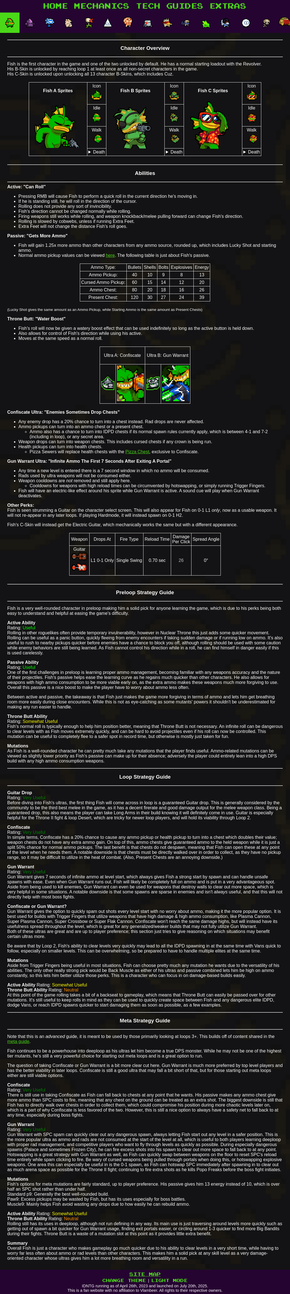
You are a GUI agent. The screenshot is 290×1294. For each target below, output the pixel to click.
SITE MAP (145, 1274)
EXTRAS (228, 6)
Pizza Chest (137, 451)
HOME (56, 6)
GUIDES (185, 6)
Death (99, 152)
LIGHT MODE (169, 1281)
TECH (148, 6)
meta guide (18, 1041)
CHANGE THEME (124, 1281)
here (110, 255)
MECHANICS (102, 6)
